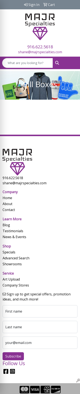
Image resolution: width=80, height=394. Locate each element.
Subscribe (13, 356)
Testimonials (13, 231)
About (7, 203)
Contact (9, 209)
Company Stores (16, 285)
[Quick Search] (27, 63)
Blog (6, 225)
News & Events (14, 237)
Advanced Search (16, 258)
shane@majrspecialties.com (40, 52)
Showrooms (12, 264)
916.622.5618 (40, 47)
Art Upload (11, 279)
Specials (9, 252)
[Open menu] (71, 63)
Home (7, 198)
